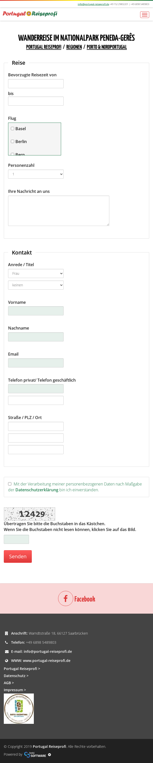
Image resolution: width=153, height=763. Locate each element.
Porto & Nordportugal (107, 47)
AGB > (9, 682)
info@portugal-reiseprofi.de (93, 4)
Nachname (18, 328)
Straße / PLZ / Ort (25, 417)
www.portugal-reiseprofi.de (46, 660)
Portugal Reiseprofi (43, 47)
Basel (20, 128)
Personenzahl (21, 165)
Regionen (74, 47)
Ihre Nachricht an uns (29, 191)
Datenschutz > (16, 675)
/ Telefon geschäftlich (55, 380)
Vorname (17, 302)
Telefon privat (21, 380)
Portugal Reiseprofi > (22, 668)
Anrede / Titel (21, 264)
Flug (12, 118)
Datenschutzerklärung (36, 490)
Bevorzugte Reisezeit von (32, 75)
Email (13, 354)
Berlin (21, 141)
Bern (20, 154)
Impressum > (15, 689)
